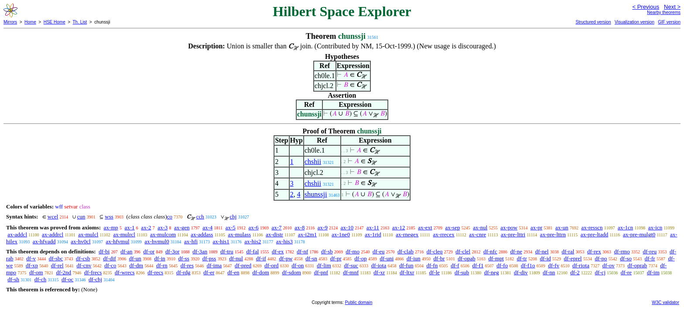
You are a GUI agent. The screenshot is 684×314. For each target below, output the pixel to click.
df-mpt (495, 258)
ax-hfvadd (44, 241)
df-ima (214, 265)
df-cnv (83, 265)
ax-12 (398, 227)
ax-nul (480, 227)
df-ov (608, 265)
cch (200, 216)
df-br (439, 258)
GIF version (669, 22)
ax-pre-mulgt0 (639, 234)
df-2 (575, 272)
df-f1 (477, 265)
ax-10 (347, 227)
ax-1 (130, 227)
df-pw (286, 258)
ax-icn (655, 227)
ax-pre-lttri (513, 234)
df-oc (67, 279)
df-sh (13, 279)
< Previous (645, 6)
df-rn (162, 265)
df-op (361, 258)
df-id (545, 258)
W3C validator (665, 302)
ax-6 (254, 227)
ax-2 (146, 227)
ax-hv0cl (80, 241)
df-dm (136, 265)
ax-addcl (17, 234)
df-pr (336, 258)
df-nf (302, 251)
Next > (672, 6)
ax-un (561, 227)
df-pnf (321, 272)
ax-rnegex (407, 234)
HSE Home (54, 22)
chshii (312, 161)
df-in (159, 258)
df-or (148, 251)
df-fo (502, 265)
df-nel (542, 251)
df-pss (209, 258)
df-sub (462, 272)
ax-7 (276, 227)
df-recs (155, 272)
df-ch (40, 279)
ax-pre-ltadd (595, 234)
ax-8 (299, 227)
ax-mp (111, 227)
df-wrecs (124, 272)
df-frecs (93, 272)
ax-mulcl (88, 234)
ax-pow (508, 227)
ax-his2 (252, 241)
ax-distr (274, 234)
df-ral (567, 251)
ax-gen (181, 227)
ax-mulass (239, 234)
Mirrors (10, 22)
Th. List (80, 22)
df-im (653, 272)
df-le (434, 272)
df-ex (278, 251)
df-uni (386, 258)
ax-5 (231, 227)
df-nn (549, 272)
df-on (297, 265)
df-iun (414, 258)
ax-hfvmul (117, 241)
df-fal (252, 251)
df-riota (580, 265)
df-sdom (291, 272)
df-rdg (183, 272)
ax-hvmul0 (156, 241)
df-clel (462, 251)
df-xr (379, 272)
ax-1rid (373, 234)
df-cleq (435, 251)
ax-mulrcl (124, 234)
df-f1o (528, 265)
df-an (126, 251)
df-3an (199, 251)
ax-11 (372, 227)
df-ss (183, 258)
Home (30, 22)
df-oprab (637, 265)
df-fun (406, 265)
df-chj (95, 279)
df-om (36, 272)
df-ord (271, 265)
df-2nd (63, 272)
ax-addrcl (52, 234)
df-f (455, 265)
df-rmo (622, 251)
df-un (135, 258)
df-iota (378, 265)
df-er (208, 272)
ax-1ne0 (341, 234)
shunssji (315, 194)
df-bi (104, 251)
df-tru (226, 251)
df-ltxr (407, 272)
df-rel (57, 265)
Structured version (593, 22)
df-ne (516, 251)
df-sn (311, 258)
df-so (626, 258)
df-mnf (351, 272)
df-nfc (490, 251)
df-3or (172, 251)
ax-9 (323, 227)
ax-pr (536, 227)
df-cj (600, 272)
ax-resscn (591, 227)
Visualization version (634, 22)
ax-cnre (477, 234)
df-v (31, 258)
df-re (626, 272)
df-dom (261, 272)
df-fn (432, 265)
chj (233, 216)
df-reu (650, 251)
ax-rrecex (444, 234)
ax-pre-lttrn (553, 234)
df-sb (327, 251)
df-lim (324, 265)
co (169, 216)
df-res (187, 265)
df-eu (378, 251)
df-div (521, 272)
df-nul (236, 258)
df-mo (352, 251)
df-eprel (573, 258)
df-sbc (56, 258)
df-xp (32, 265)
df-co (110, 265)
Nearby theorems (664, 12)
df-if (261, 258)
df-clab (405, 251)
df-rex (594, 251)
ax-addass (202, 234)
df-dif (109, 258)
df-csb (83, 258)
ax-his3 (284, 241)
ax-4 (207, 227)
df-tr (522, 258)
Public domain (359, 302)
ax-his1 (221, 241)
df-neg (491, 272)
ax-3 (162, 227)
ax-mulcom (163, 234)
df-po (601, 258)
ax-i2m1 (307, 234)
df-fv (553, 265)
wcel (53, 216)
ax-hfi (191, 241)
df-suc (351, 265)
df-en (233, 272)
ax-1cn (625, 227)
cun (81, 216)
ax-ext (425, 227)
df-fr (650, 258)
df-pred (243, 265)
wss (109, 216)
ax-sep (452, 227)
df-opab (466, 258)
